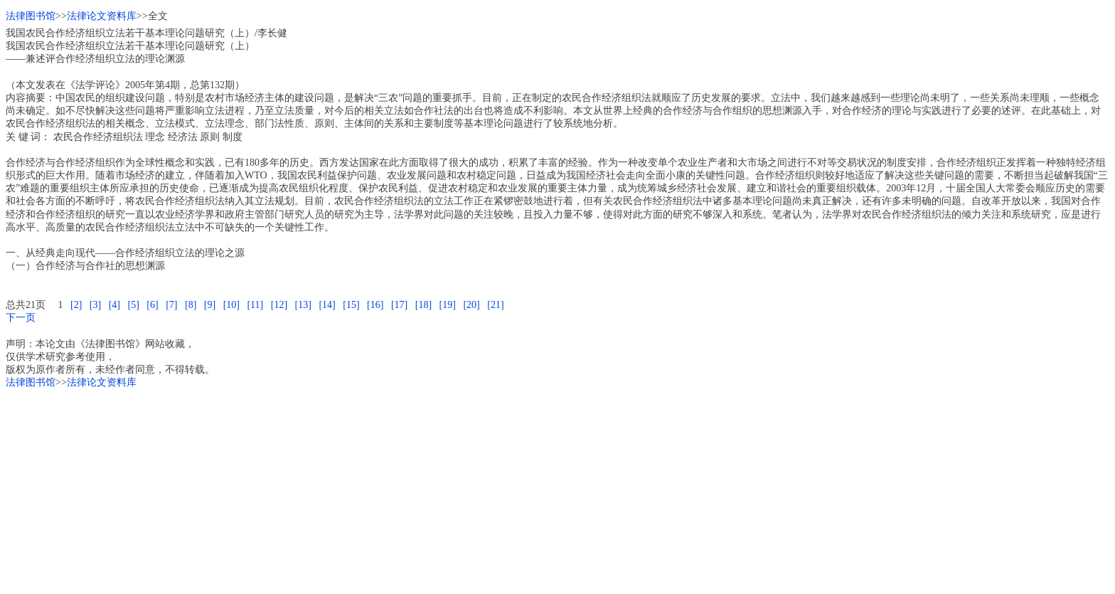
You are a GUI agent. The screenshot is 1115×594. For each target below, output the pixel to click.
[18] (423, 304)
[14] (327, 304)
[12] (279, 304)
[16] (375, 304)
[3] (95, 304)
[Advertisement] (432, 488)
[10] (231, 304)
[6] (152, 304)
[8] (190, 304)
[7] (171, 304)
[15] (351, 304)
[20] (471, 304)
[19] (447, 304)
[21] (495, 304)
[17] (399, 304)
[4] (114, 304)
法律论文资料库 (102, 16)
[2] (76, 304)
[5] (133, 304)
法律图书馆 (30, 16)
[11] (255, 304)
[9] (209, 304)
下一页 (21, 317)
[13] (303, 304)
